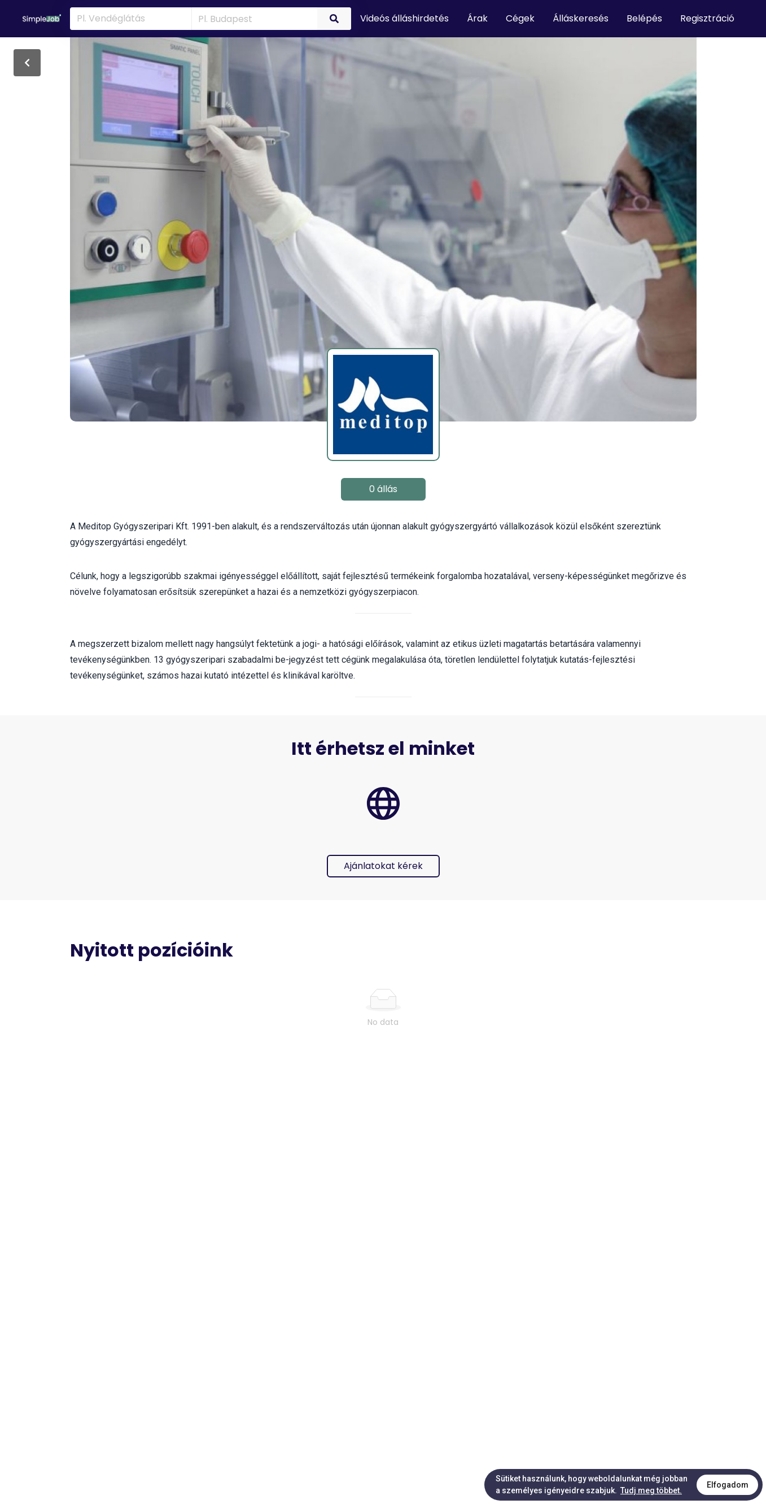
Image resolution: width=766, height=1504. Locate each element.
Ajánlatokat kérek (383, 865)
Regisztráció (707, 18)
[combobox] (252, 18)
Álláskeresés (581, 18)
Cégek (520, 18)
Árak (477, 18)
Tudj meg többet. (651, 1490)
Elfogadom (728, 1484)
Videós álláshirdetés (404, 18)
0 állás (383, 489)
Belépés (644, 18)
